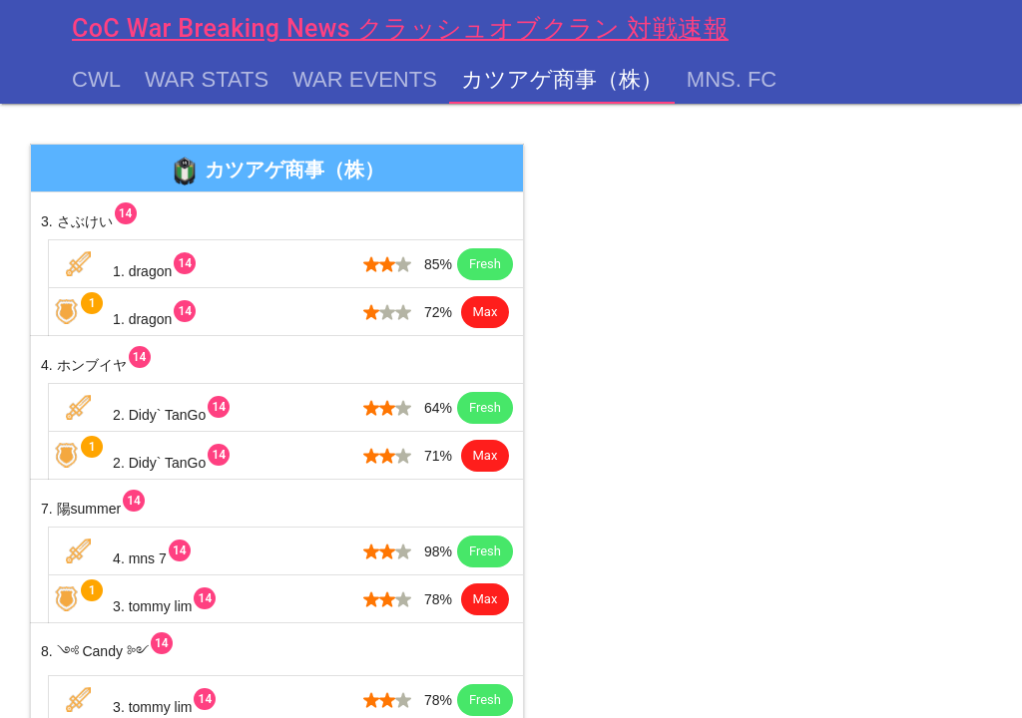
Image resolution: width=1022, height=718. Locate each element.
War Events (364, 80)
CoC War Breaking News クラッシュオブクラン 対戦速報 (400, 28)
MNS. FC (731, 80)
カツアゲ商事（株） (562, 80)
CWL (96, 80)
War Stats (206, 80)
